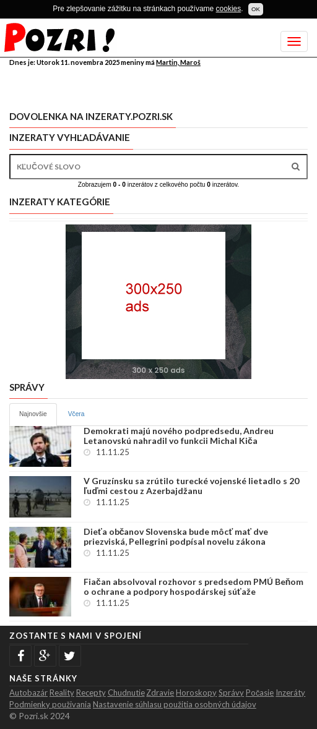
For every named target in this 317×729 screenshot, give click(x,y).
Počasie (260, 692)
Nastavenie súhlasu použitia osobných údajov (174, 704)
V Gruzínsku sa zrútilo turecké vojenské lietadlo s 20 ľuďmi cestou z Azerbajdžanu (191, 486)
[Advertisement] (154, 86)
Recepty (91, 692)
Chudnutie (126, 692)
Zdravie (160, 692)
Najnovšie (33, 414)
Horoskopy (196, 692)
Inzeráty (290, 692)
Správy (231, 692)
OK (255, 9)
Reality (62, 692)
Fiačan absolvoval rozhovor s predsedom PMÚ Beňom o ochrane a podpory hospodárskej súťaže (193, 587)
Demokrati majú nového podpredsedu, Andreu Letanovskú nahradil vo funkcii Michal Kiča (179, 436)
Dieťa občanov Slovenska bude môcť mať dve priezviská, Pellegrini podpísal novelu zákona (176, 537)
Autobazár (28, 692)
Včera (76, 414)
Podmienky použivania (50, 704)
